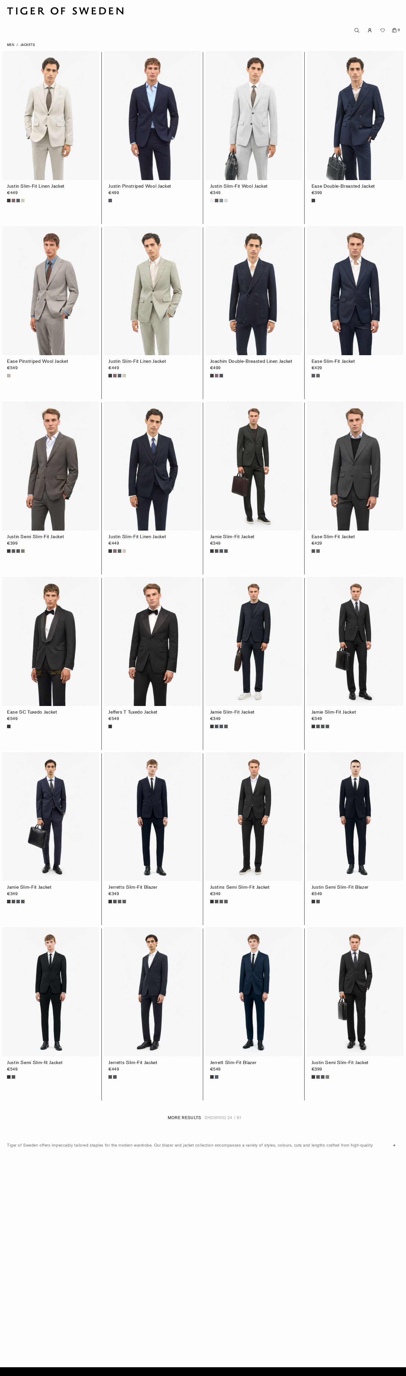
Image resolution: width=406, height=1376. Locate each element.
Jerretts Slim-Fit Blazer (132, 887)
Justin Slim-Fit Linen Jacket (36, 186)
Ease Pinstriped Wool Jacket (37, 361)
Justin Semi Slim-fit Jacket (35, 1062)
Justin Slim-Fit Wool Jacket (239, 186)
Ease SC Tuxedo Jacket (32, 712)
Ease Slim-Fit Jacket (333, 361)
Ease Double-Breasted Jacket (343, 186)
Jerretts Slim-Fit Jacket (132, 1062)
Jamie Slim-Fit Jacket (232, 536)
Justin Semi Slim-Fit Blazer (340, 887)
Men (10, 44)
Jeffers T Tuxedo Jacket (133, 712)
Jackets (27, 44)
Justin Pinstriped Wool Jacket (139, 186)
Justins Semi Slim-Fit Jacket (240, 887)
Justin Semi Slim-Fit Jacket (35, 536)
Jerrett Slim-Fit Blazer (233, 1062)
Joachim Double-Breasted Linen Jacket (251, 361)
